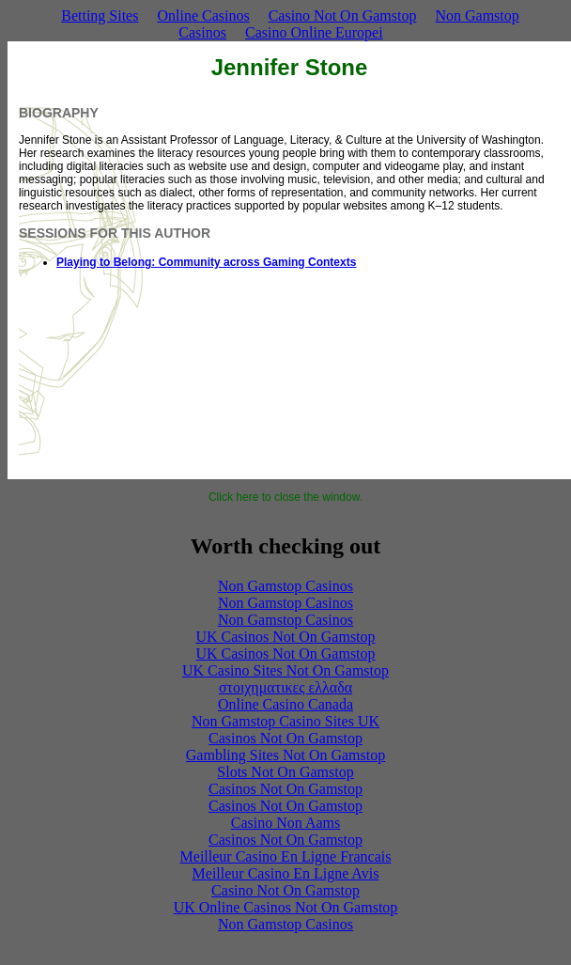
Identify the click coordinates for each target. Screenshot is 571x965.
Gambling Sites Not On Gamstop (285, 755)
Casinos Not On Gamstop (285, 738)
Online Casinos (203, 15)
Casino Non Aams (285, 823)
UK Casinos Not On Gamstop (285, 637)
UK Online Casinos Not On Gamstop (286, 907)
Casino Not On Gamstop (343, 15)
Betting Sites (99, 15)
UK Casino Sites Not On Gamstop (285, 670)
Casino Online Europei (314, 32)
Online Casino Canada (285, 704)
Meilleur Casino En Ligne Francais (286, 856)
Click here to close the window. (285, 497)
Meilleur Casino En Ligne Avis (286, 873)
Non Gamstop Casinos (285, 586)
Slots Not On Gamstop (285, 772)
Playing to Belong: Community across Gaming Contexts (206, 262)
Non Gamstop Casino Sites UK (285, 721)
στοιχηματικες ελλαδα (285, 687)
